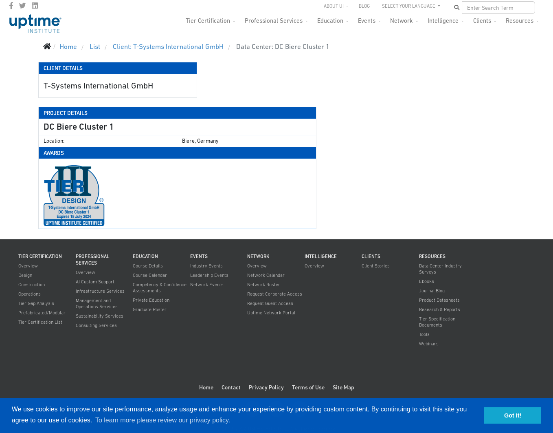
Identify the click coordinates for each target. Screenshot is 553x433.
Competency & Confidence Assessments (160, 288)
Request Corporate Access (274, 294)
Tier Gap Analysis (36, 303)
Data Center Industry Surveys (440, 269)
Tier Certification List (40, 322)
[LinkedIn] (35, 6)
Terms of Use (308, 387)
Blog (364, 6)
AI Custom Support (95, 282)
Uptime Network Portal (271, 313)
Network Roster (263, 284)
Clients (482, 20)
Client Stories (376, 266)
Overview (28, 266)
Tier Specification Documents (437, 322)
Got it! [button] (512, 415)
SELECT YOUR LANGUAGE (409, 6)
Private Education (151, 300)
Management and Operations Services (97, 303)
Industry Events (206, 266)
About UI (334, 6)
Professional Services (274, 20)
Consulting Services (96, 325)
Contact (231, 387)
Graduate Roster (150, 309)
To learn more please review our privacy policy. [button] (162, 420)
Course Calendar (150, 275)
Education (330, 20)
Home (206, 387)
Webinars (429, 344)
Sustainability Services (99, 316)
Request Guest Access (270, 303)
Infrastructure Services (100, 291)
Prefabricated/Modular (42, 313)
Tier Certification (208, 20)
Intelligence (443, 20)
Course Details (148, 266)
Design (25, 275)
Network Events (207, 284)
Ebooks (426, 281)
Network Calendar (266, 275)
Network (401, 20)
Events (366, 20)
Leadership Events (209, 275)
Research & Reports (439, 309)
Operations (29, 294)
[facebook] (11, 6)
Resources (519, 20)
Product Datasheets (439, 300)
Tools (424, 334)
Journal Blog (432, 291)
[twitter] (22, 6)
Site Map (343, 387)
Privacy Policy (266, 387)
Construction (31, 284)
